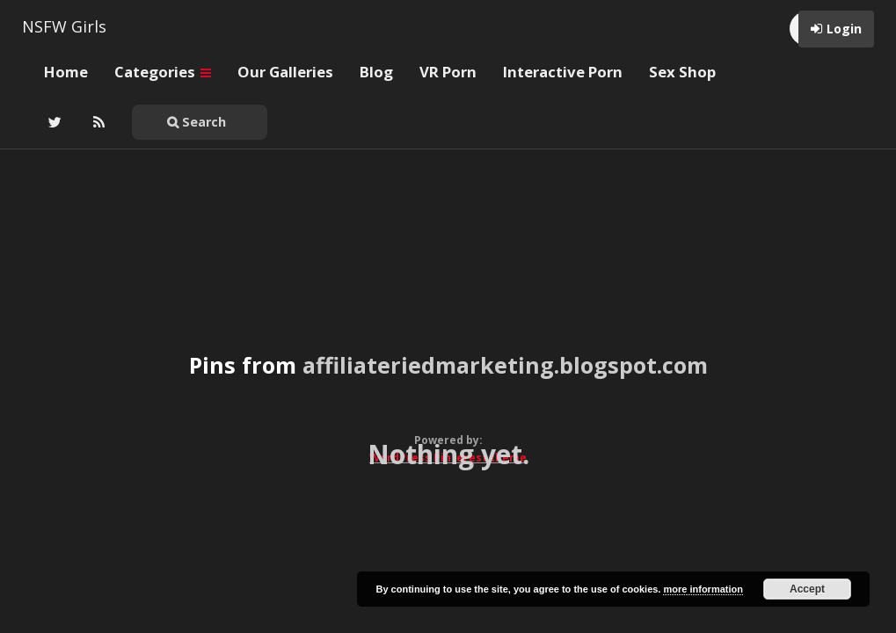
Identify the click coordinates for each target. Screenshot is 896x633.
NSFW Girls (64, 26)
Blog (376, 72)
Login (844, 28)
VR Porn (448, 72)
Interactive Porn (563, 72)
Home (66, 72)
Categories (162, 72)
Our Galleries (285, 72)
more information (702, 589)
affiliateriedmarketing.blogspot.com (505, 365)
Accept (807, 589)
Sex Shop (682, 72)
